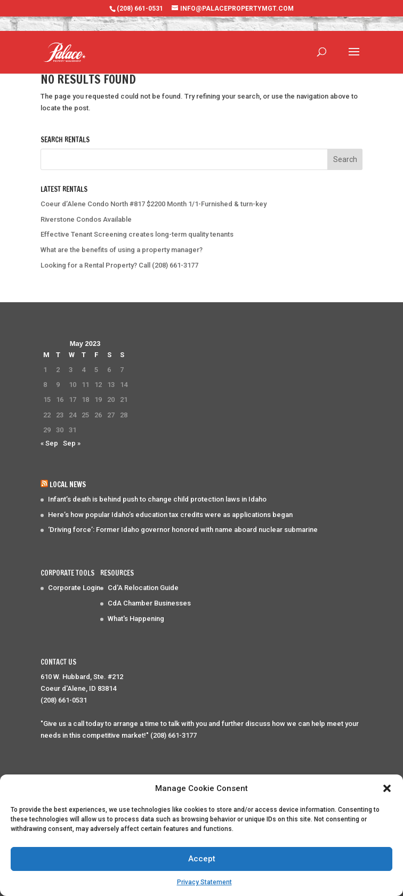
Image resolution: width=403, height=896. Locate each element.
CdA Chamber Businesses (149, 603)
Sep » (71, 443)
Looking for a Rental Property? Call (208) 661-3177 (119, 265)
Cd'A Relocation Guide (143, 588)
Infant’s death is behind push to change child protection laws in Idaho (157, 499)
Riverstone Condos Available (86, 219)
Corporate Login (74, 588)
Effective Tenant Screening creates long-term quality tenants (137, 234)
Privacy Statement (204, 882)
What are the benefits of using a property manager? (122, 250)
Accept (201, 858)
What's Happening (136, 619)
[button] (387, 788)
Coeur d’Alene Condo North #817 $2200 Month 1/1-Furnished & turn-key (154, 204)
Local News (68, 484)
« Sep (49, 443)
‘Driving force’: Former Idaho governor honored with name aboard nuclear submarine (183, 530)
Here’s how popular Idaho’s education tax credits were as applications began (170, 515)
